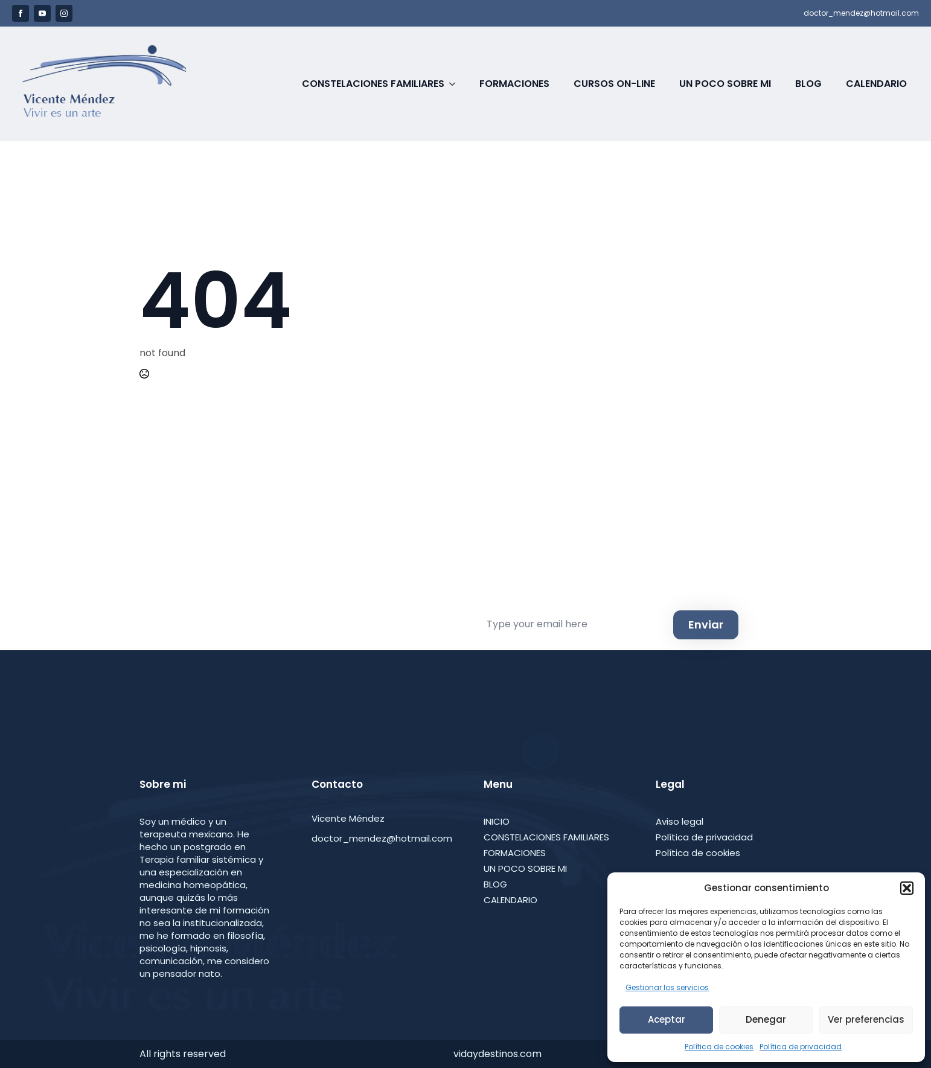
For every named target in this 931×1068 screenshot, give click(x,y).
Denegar (766, 1019)
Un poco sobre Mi (725, 84)
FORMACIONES (515, 852)
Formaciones (514, 84)
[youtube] (42, 13)
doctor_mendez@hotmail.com (861, 13)
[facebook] (20, 13)
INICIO (497, 821)
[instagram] (64, 13)
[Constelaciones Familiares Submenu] (455, 84)
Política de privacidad (801, 1046)
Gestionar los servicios (667, 987)
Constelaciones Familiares (373, 84)
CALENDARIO (510, 900)
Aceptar (666, 1019)
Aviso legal (679, 821)
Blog (808, 84)
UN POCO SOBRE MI (525, 868)
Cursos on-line (614, 84)
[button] (907, 888)
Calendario (876, 84)
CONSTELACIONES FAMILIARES (546, 837)
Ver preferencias (866, 1019)
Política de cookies (719, 1046)
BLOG (495, 884)
